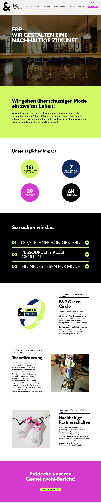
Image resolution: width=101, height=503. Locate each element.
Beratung (46, 7)
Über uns (72, 7)
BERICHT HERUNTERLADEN (50, 489)
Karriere (81, 7)
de (94, 2)
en (91, 2)
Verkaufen (28, 7)
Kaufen (37, 7)
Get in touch (93, 6)
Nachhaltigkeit (59, 7)
